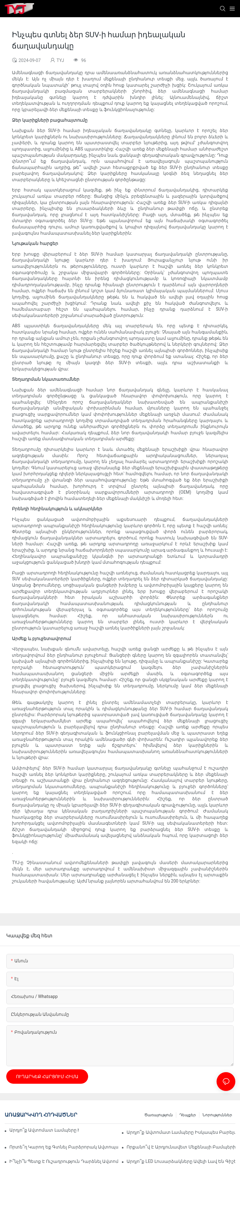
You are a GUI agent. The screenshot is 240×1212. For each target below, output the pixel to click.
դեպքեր (187, 1115)
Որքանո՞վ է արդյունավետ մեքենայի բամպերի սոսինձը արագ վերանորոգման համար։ (181, 1146)
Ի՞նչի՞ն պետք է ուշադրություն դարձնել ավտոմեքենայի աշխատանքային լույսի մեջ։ (63, 1161)
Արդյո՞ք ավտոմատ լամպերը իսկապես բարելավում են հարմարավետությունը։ (181, 1132)
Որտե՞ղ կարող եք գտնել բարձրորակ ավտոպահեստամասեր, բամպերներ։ (63, 1146)
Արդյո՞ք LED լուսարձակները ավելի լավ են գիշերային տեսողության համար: (181, 1161)
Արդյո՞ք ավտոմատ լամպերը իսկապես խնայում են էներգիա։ (44, 1130)
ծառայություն (158, 1115)
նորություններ (217, 1115)
